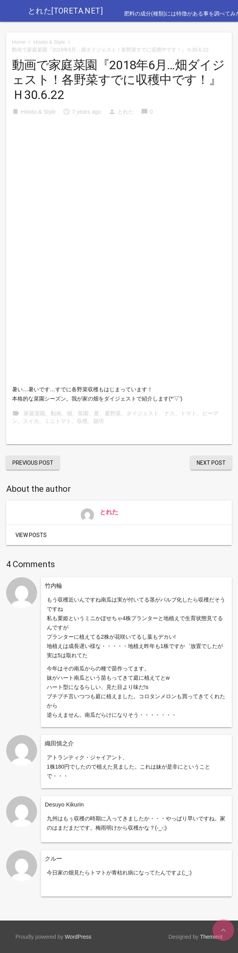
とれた (125, 112)
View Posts (31, 535)
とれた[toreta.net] (65, 10)
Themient (211, 937)
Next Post (211, 463)
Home (19, 42)
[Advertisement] (119, 181)
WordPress (78, 937)
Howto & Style (49, 42)
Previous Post (32, 463)
